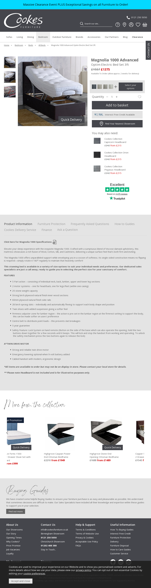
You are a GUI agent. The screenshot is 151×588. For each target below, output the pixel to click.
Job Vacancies (13, 549)
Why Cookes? (13, 541)
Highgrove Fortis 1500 (29, 457)
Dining (30, 36)
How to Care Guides (120, 549)
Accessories (94, 36)
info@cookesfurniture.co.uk (54, 529)
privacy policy (83, 570)
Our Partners (112, 36)
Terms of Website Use (87, 533)
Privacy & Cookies (85, 537)
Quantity (98, 97)
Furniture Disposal (119, 545)
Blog (125, 36)
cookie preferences (34, 573)
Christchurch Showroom (53, 541)
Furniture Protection (51, 224)
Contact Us (148, 50)
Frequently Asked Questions (90, 224)
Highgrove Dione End (117, 455)
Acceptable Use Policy (87, 541)
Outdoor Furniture (61, 36)
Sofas (9, 36)
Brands (79, 36)
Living (20, 36)
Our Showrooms (14, 529)
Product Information (18, 224)
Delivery (114, 541)
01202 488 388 (49, 545)
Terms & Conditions (86, 529)
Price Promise (13, 545)
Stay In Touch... (48, 549)
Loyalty (10, 553)
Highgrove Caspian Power (72, 455)
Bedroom (43, 36)
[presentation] (7, 432)
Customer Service (119, 553)
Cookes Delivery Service (20, 230)
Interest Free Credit (120, 533)
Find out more (16, 511)
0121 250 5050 (137, 17)
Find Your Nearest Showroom (117, 123)
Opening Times (14, 537)
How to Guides (125, 224)
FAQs (78, 545)
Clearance (137, 36)
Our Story (11, 533)
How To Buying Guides (121, 529)
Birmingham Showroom (52, 533)
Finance (47, 230)
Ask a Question (67, 230)
